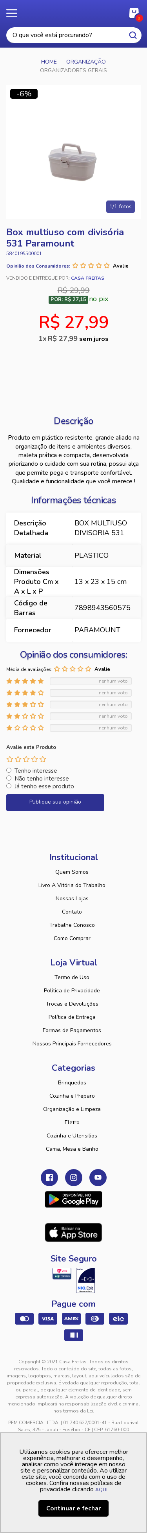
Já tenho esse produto (44, 786)
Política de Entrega (72, 1017)
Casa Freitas (73, 11)
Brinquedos (72, 1082)
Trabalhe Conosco (72, 925)
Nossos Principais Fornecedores (72, 1043)
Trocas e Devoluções (72, 1004)
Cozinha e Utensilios (72, 1135)
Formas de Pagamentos (72, 1030)
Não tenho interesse (42, 778)
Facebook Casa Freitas (49, 1177)
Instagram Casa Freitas (73, 1177)
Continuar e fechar (73, 1508)
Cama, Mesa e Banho (72, 1149)
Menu (15, 13)
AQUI (101, 1490)
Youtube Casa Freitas (98, 1177)
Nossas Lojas (72, 898)
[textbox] (74, 35)
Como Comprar (72, 938)
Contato (72, 912)
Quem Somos (72, 872)
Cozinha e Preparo (72, 1096)
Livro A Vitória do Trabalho (71, 885)
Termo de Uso (71, 977)
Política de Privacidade (72, 990)
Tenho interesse (36, 771)
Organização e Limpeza (72, 1109)
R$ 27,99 (78, 338)
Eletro (72, 1122)
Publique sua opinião (55, 802)
